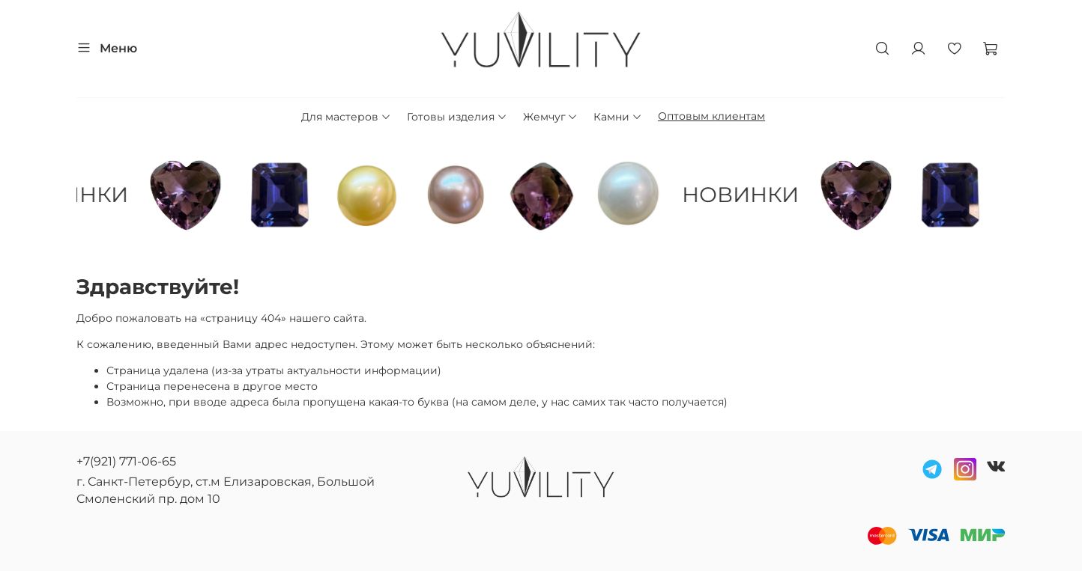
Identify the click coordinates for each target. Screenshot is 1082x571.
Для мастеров (346, 116)
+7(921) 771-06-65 (126, 461)
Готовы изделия (457, 116)
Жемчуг (550, 116)
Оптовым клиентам (711, 116)
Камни (617, 116)
